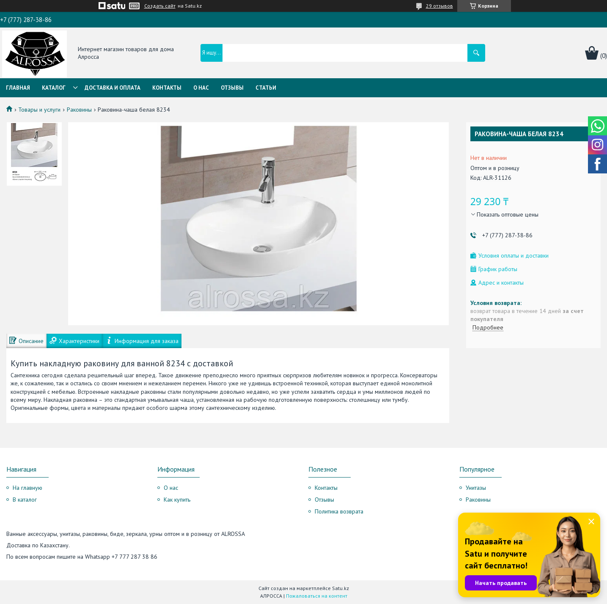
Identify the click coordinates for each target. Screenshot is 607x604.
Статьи (265, 87)
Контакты (166, 87)
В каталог (25, 499)
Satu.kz (340, 588)
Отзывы (232, 87)
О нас (201, 87)
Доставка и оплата (112, 87)
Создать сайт (160, 6)
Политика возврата (339, 511)
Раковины (79, 109)
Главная (18, 87)
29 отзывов (439, 6)
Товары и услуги (39, 109)
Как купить (177, 499)
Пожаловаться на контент (316, 596)
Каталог (54, 87)
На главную (27, 487)
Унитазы (476, 487)
